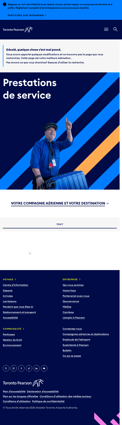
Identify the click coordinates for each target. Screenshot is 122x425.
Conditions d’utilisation (17, 401)
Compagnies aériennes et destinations (86, 334)
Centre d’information (15, 285)
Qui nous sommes (73, 285)
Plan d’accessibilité (14, 391)
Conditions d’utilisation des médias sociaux (65, 396)
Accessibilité (10, 317)
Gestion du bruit (12, 339)
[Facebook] (21, 368)
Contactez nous (72, 328)
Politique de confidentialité (48, 401)
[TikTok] (29, 368)
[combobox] (60, 203)
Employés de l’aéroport (76, 339)
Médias (67, 306)
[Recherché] (115, 29)
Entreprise (70, 279)
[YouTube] (44, 368)
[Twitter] (6, 368)
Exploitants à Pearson (76, 345)
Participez (9, 334)
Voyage (8, 279)
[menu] (106, 29)
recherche (77, 62)
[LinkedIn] (36, 368)
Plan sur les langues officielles (20, 396)
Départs (7, 290)
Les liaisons (9, 301)
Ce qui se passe (72, 355)
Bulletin (67, 350)
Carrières (68, 312)
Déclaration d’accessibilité (43, 391)
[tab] (60, 224)
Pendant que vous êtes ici (18, 306)
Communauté (12, 328)
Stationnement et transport (19, 312)
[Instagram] (13, 368)
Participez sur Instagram (26, 15)
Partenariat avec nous (76, 295)
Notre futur (69, 290)
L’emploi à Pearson (74, 317)
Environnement (12, 345)
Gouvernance (71, 301)
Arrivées (8, 295)
